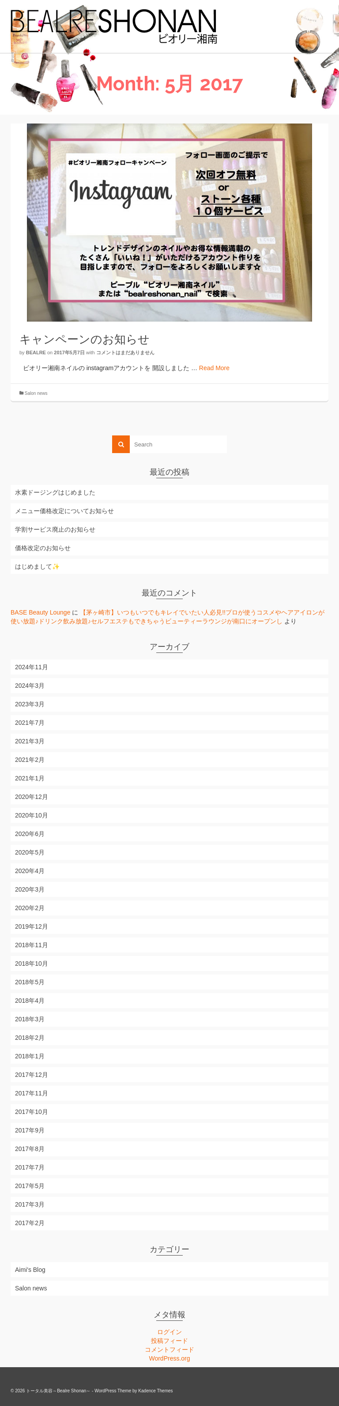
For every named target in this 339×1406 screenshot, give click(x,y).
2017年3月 (30, 1204)
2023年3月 (30, 704)
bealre (36, 352)
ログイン (169, 1331)
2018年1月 (30, 1056)
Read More (214, 367)
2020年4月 (30, 870)
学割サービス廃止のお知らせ (55, 529)
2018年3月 (30, 1019)
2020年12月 (31, 796)
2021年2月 (30, 759)
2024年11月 (31, 667)
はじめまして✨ (37, 566)
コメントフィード (169, 1349)
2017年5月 (30, 1185)
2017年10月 (31, 1111)
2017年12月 (31, 1074)
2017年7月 (30, 1167)
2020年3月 (30, 889)
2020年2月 (30, 907)
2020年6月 (30, 833)
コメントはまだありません (125, 352)
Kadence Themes (155, 1390)
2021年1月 (30, 778)
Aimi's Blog (30, 1269)
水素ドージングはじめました (55, 492)
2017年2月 (30, 1222)
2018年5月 (30, 982)
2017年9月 (30, 1130)
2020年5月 (30, 852)
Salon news (36, 393)
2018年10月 (31, 963)
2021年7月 (30, 722)
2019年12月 (31, 926)
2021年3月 (30, 741)
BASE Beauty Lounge (40, 612)
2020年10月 (31, 815)
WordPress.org (169, 1358)
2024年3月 (30, 685)
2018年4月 (30, 1000)
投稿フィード (169, 1340)
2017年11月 (31, 1093)
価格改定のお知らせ (43, 547)
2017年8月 (30, 1148)
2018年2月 (30, 1037)
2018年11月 (31, 945)
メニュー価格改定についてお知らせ (64, 510)
